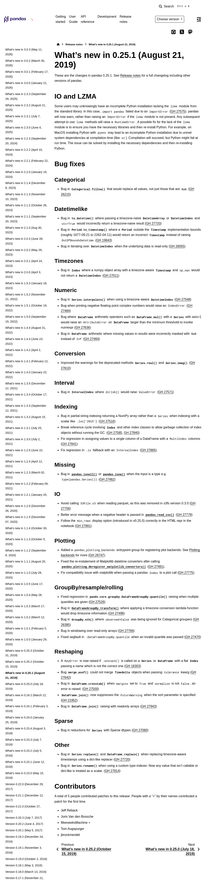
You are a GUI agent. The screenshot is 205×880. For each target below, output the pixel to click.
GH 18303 (132, 666)
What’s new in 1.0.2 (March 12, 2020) (25, 620)
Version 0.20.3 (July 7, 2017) (23, 817)
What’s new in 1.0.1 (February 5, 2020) (26, 631)
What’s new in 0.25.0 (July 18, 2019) (24, 686)
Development (106, 16)
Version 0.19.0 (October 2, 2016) (26, 859)
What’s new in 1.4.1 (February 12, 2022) (26, 364)
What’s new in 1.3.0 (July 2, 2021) (22, 442)
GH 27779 (184, 514)
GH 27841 (69, 444)
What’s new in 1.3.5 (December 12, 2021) (25, 386)
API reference (87, 19)
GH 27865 (148, 450)
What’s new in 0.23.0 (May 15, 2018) (24, 776)
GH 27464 (91, 339)
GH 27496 (116, 613)
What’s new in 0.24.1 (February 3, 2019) (26, 709)
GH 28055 (177, 246)
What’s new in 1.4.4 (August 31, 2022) (25, 330)
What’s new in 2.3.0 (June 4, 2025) (23, 130)
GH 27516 (107, 421)
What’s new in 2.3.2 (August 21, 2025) (25, 108)
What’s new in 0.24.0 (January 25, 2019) (24, 720)
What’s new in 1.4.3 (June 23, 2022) (24, 341)
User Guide (73, 19)
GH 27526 (97, 602)
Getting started (60, 19)
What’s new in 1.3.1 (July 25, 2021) (23, 430)
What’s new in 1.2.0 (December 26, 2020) (25, 508)
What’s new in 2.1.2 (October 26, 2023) (26, 208)
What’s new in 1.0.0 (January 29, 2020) (26, 642)
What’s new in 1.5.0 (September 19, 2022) (25, 319)
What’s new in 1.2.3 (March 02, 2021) (25, 475)
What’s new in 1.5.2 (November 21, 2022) (25, 297)
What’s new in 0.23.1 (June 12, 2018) (25, 764)
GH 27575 (178, 111)
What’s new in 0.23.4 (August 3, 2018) (25, 731)
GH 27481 (156, 566)
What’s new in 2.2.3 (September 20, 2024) (25, 141)
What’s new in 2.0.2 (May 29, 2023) (23, 252)
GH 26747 (96, 555)
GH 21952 (69, 700)
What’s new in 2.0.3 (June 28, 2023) (24, 241)
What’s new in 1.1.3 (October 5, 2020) (25, 542)
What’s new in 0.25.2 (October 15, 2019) (24, 664)
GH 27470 (192, 637)
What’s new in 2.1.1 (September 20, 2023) (25, 219)
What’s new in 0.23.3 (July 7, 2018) (23, 742)
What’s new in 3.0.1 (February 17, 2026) (26, 74)
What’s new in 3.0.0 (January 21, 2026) (26, 85)
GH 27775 (186, 572)
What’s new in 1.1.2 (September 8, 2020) (25, 553)
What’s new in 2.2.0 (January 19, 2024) (26, 174)
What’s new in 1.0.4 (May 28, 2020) (23, 597)
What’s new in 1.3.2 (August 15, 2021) (25, 419)
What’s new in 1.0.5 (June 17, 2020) (24, 586)
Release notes (125, 19)
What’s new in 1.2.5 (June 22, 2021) (24, 453)
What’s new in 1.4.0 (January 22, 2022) (26, 375)
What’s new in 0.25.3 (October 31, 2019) (24, 653)
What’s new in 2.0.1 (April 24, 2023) (24, 263)
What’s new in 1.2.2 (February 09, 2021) (26, 486)
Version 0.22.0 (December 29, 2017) (24, 787)
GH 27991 (83, 526)
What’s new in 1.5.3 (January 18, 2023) (26, 286)
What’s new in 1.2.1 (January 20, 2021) (26, 497)
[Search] (175, 6)
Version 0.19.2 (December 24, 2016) (24, 839)
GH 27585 (115, 432)
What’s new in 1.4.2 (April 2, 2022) (23, 352)
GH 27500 (90, 689)
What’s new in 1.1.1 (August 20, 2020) (25, 564)
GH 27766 (126, 630)
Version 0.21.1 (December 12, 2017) (24, 798)
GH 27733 (153, 223)
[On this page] (199, 19)
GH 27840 (131, 432)
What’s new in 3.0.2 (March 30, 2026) (25, 63)
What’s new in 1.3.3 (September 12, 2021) (25, 408)
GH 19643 (103, 240)
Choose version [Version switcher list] (168, 19)
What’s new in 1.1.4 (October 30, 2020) (26, 531)
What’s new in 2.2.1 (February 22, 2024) (26, 163)
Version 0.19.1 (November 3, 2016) (23, 850)
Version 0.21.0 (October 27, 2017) (22, 809)
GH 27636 (82, 327)
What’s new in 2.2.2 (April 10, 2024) (24, 152)
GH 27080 (140, 730)
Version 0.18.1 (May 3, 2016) (23, 865)
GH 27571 (165, 392)
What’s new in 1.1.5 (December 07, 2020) (25, 519)
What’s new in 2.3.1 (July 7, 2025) (22, 119)
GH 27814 (112, 771)
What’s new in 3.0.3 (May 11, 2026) (23, 52)
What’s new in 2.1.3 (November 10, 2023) (25, 197)
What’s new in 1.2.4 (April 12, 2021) (24, 464)
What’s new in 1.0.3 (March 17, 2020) (25, 609)
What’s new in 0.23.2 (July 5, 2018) (23, 753)
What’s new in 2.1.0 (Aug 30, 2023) (23, 230)
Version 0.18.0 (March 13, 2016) (25, 871)
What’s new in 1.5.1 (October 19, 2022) (26, 308)
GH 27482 (107, 479)
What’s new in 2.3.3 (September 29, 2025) (25, 96)
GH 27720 (122, 759)
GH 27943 (148, 706)
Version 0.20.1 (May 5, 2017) (23, 830)
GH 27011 (111, 275)
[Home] (58, 44)
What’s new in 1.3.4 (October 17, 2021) (26, 397)
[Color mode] (190, 19)
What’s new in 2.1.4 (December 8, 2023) (25, 185)
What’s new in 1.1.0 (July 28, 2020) (23, 575)
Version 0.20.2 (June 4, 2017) (24, 823)
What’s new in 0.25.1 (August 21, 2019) (25, 675)
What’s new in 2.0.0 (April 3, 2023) (23, 275)
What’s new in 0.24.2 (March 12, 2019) (25, 698)
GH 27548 (183, 299)
